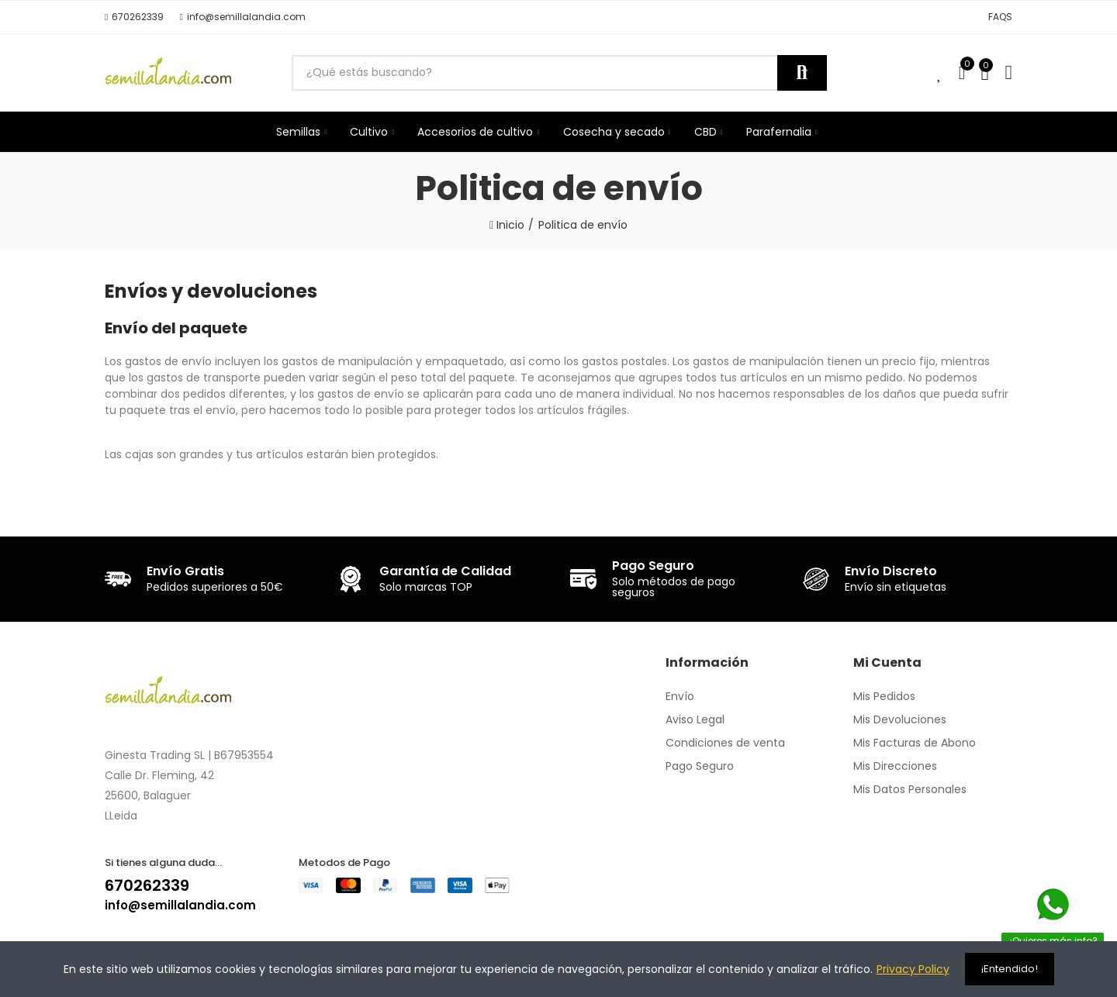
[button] (134, 17)
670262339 (147, 885)
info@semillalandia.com (180, 905)
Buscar (802, 73)
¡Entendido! (1009, 968)
